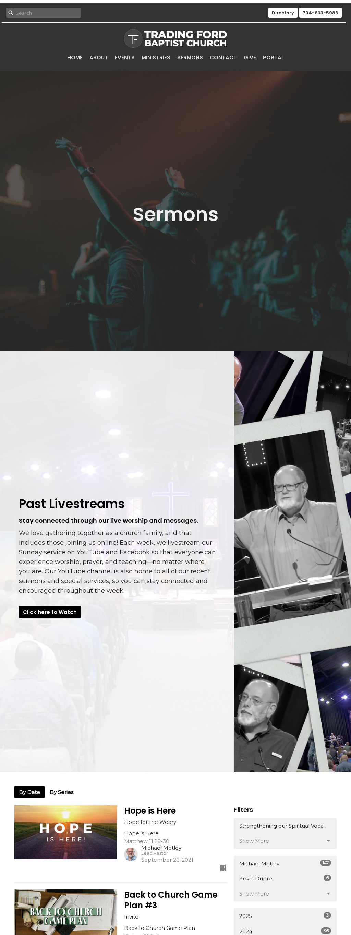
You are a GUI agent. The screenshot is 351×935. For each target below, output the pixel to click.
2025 (285, 915)
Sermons (190, 57)
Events (125, 57)
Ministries (156, 57)
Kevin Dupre (285, 878)
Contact (223, 57)
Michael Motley (285, 863)
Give (250, 57)
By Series (61, 792)
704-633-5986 (320, 13)
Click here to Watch (50, 612)
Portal (273, 57)
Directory (283, 13)
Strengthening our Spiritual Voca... (283, 825)
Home (75, 57)
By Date (29, 792)
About (98, 57)
